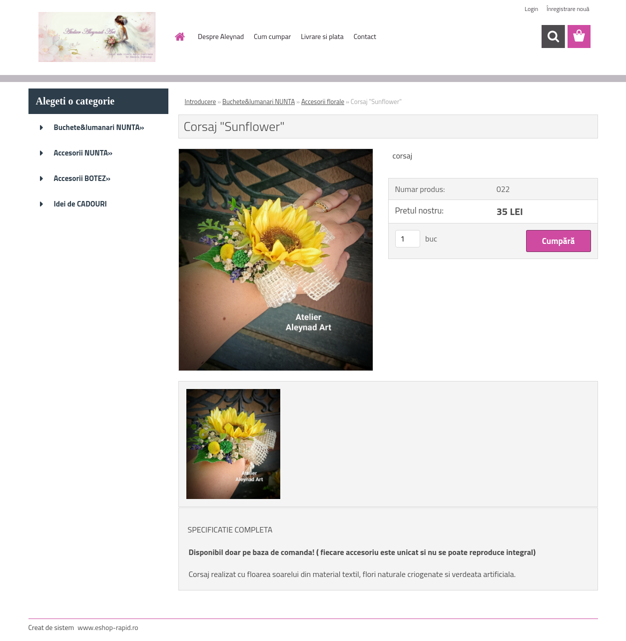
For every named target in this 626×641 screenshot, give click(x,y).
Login (531, 9)
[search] (553, 36)
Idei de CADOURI (80, 204)
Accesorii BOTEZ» (82, 178)
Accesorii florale (322, 101)
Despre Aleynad (221, 36)
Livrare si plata (322, 36)
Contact (365, 36)
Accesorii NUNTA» (83, 152)
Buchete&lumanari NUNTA (258, 101)
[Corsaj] (276, 153)
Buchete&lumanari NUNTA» (99, 127)
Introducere (200, 101)
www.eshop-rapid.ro (107, 627)
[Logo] (97, 37)
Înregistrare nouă (568, 9)
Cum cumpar (272, 36)
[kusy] (407, 239)
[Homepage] (178, 36)
